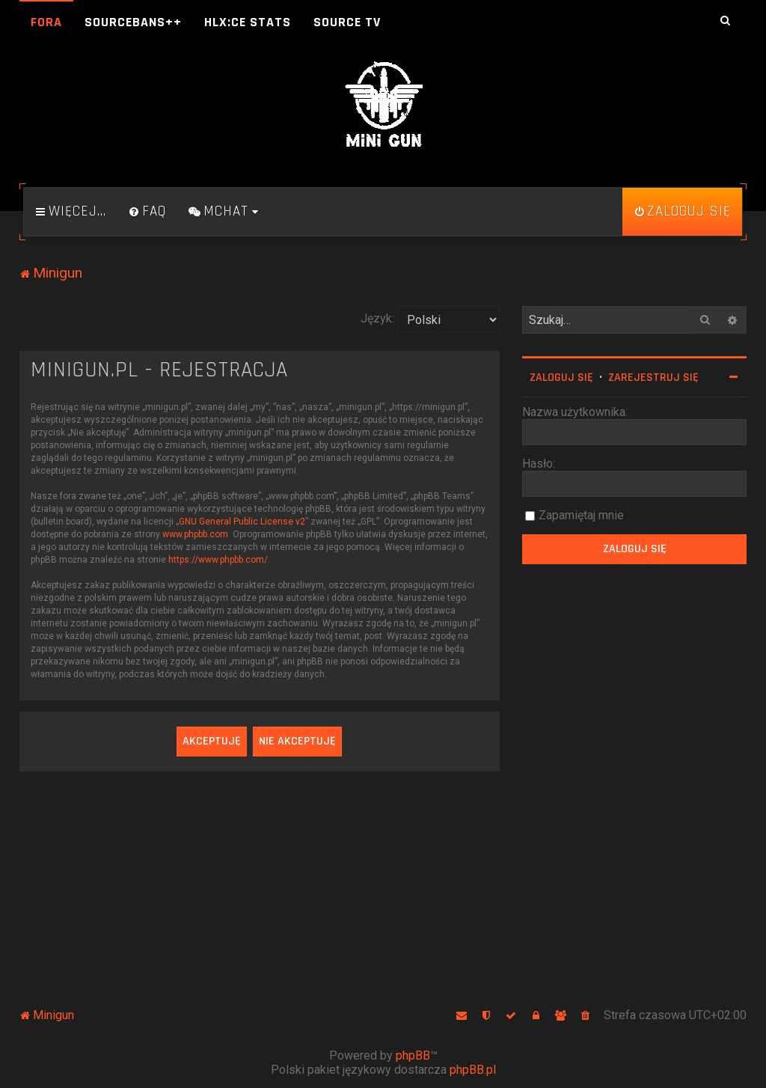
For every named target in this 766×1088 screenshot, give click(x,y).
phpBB (413, 1055)
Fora (46, 22)
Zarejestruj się (653, 377)
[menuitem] (147, 212)
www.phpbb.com (195, 534)
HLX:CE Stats (247, 22)
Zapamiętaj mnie (581, 515)
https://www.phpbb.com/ (218, 559)
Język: (377, 318)
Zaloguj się (561, 377)
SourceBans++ (133, 22)
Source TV (347, 22)
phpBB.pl (473, 1070)
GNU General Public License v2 (242, 521)
